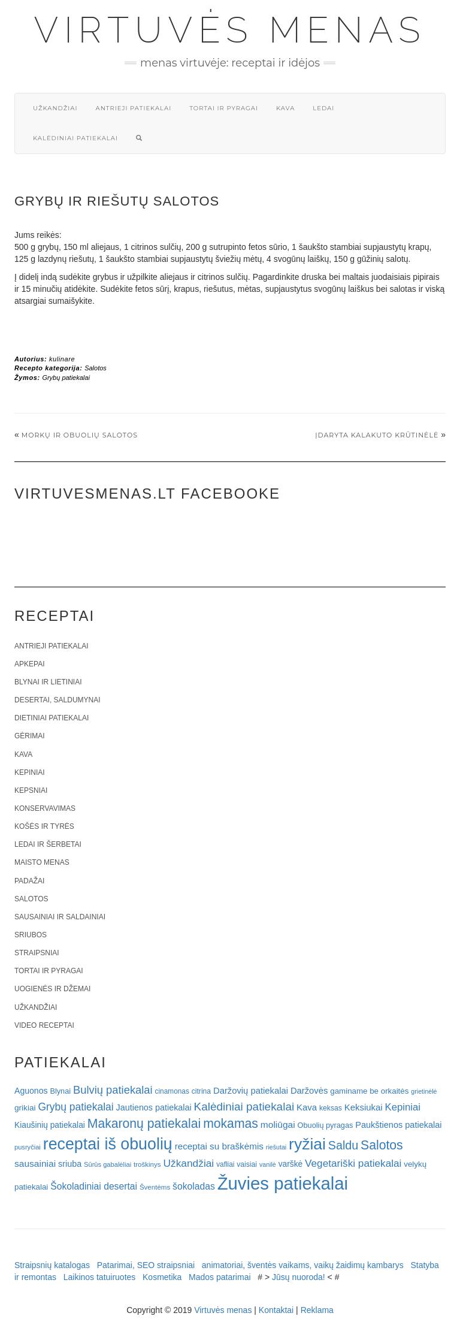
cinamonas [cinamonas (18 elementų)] (172, 1091)
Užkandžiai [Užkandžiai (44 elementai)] (188, 1163)
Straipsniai (36, 953)
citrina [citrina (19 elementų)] (201, 1091)
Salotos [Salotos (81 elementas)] (382, 1145)
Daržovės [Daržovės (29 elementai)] (309, 1090)
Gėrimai (29, 736)
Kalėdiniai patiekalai (75, 138)
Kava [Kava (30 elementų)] (306, 1107)
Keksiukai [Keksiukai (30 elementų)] (363, 1107)
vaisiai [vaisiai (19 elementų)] (247, 1164)
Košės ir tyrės (44, 826)
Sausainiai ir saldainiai (59, 917)
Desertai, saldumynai (57, 700)
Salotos (95, 368)
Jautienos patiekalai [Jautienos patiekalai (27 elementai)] (154, 1107)
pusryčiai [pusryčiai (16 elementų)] (27, 1147)
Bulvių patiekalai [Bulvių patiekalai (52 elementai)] (113, 1089)
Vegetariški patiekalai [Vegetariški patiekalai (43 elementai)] (353, 1163)
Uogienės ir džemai (52, 989)
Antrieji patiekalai (133, 108)
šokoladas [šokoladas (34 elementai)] (193, 1186)
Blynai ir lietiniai (47, 682)
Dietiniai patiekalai (51, 718)
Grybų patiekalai (66, 377)
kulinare (62, 359)
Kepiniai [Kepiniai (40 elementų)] (403, 1107)
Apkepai (29, 664)
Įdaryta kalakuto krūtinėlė (376, 435)
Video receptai (44, 1025)
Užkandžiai (55, 108)
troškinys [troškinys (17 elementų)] (147, 1164)
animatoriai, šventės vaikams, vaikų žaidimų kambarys (303, 1265)
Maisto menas (41, 862)
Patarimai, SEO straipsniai (146, 1265)
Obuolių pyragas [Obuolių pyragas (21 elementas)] (325, 1125)
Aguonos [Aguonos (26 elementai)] (31, 1090)
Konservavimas (44, 808)
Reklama (317, 1310)
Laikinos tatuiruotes (99, 1277)
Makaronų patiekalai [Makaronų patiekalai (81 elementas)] (144, 1123)
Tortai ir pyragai (223, 108)
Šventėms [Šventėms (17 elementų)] (155, 1187)
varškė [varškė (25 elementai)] (291, 1164)
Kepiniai (29, 772)
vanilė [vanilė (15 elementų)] (267, 1164)
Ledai (323, 108)
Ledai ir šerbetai (47, 844)
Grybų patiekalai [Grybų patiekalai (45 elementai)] (75, 1107)
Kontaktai (276, 1310)
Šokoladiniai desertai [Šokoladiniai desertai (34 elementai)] (93, 1186)
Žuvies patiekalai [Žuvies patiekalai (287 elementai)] (282, 1183)
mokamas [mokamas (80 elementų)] (230, 1123)
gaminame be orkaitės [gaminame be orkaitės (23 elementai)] (369, 1090)
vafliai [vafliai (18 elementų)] (225, 1164)
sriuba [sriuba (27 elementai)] (69, 1164)
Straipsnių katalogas (52, 1265)
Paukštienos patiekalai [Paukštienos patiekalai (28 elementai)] (398, 1125)
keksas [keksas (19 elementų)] (330, 1108)
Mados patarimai (220, 1277)
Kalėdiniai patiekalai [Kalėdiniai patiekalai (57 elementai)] (244, 1106)
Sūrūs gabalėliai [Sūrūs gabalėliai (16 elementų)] (107, 1164)
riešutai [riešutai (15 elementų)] (276, 1147)
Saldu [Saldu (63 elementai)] (343, 1145)
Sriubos (30, 935)
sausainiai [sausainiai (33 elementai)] (35, 1163)
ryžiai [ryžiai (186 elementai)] (307, 1144)
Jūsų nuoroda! (298, 1277)
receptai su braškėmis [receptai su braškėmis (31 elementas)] (219, 1146)
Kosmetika (162, 1277)
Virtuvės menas (230, 30)
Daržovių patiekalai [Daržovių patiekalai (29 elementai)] (250, 1090)
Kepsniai (30, 790)
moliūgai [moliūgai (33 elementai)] (278, 1124)
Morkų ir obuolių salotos (80, 435)
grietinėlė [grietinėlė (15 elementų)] (424, 1091)
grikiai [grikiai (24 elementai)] (25, 1107)
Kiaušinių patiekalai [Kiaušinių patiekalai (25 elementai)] (49, 1125)
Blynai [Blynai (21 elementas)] (60, 1090)
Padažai (29, 881)
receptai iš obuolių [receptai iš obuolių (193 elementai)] (107, 1144)
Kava (285, 108)
